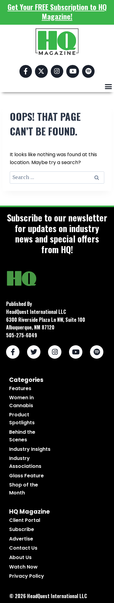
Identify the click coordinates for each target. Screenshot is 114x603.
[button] (108, 86)
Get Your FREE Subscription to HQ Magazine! (57, 11)
